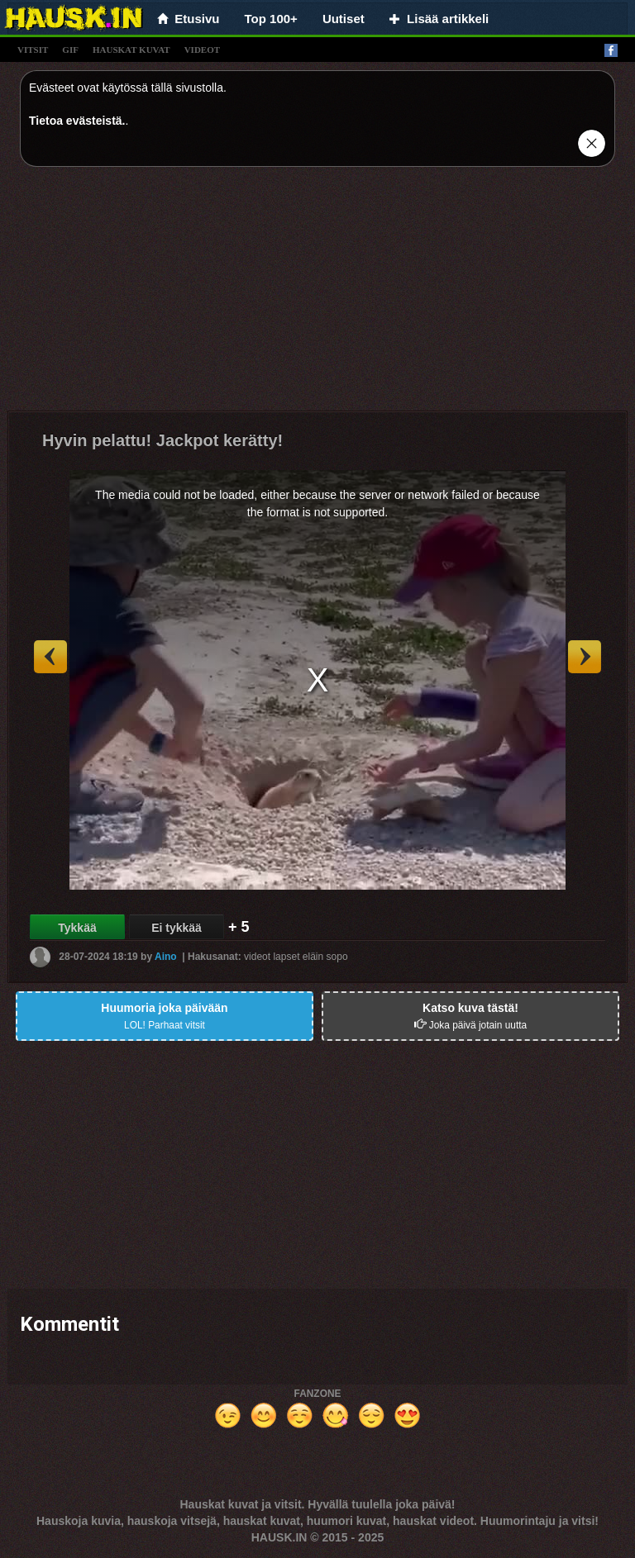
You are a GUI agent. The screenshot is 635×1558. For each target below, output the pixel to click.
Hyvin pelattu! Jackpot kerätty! (162, 440)
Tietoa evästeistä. (77, 120)
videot (202, 50)
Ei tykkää (176, 927)
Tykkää (77, 927)
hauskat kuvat (131, 50)
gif (70, 50)
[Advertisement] (317, 295)
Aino (166, 956)
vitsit (32, 50)
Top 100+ (271, 19)
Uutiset (343, 19)
